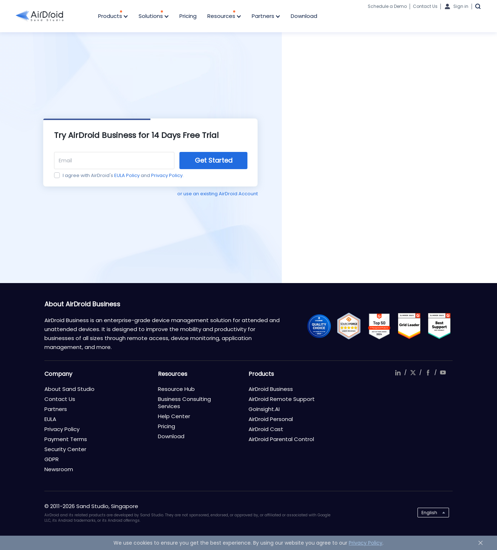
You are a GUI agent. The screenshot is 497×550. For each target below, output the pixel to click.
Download (304, 16)
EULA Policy (127, 175)
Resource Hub (176, 389)
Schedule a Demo (387, 6)
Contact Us (425, 6)
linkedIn (398, 373)
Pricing (188, 16)
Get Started (213, 160)
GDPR (51, 459)
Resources (224, 16)
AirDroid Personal (270, 419)
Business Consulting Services (184, 402)
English (429, 513)
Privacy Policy (167, 175)
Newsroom (58, 469)
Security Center (65, 449)
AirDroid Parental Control (281, 439)
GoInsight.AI (264, 409)
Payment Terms (65, 439)
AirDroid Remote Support (281, 399)
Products (113, 16)
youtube (443, 373)
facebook (428, 373)
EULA (50, 419)
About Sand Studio (69, 389)
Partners (266, 16)
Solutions (154, 16)
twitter (413, 373)
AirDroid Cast (265, 429)
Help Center (174, 416)
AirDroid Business (270, 389)
